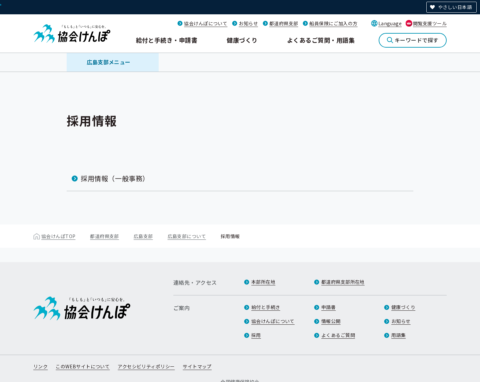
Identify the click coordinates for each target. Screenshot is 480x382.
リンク (40, 366)
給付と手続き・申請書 (167, 40)
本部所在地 (263, 281)
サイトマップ (197, 366)
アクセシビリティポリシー (146, 366)
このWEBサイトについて (83, 366)
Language (390, 23)
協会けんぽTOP (58, 236)
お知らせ (248, 23)
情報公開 (331, 321)
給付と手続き (265, 307)
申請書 (328, 307)
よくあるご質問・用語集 (321, 40)
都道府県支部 (283, 23)
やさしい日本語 (455, 7)
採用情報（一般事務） (115, 178)
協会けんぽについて (205, 23)
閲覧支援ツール (430, 23)
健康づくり (242, 40)
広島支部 (143, 236)
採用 (256, 335)
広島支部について (187, 236)
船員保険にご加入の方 (333, 23)
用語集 (398, 335)
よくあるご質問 (338, 335)
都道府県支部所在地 (343, 281)
